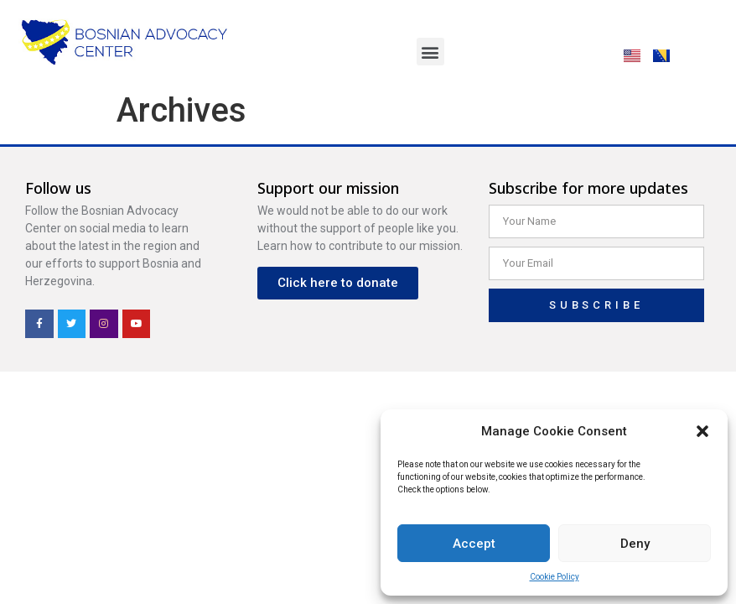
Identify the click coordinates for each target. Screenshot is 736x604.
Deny (635, 543)
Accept (474, 543)
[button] (702, 431)
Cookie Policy (554, 576)
